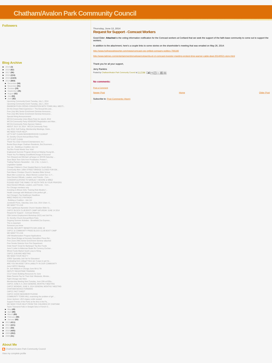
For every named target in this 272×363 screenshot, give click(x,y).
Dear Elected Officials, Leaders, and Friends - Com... (28, 177)
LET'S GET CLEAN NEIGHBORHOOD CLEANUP (27, 134)
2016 (7, 75)
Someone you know (15, 225)
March (11, 314)
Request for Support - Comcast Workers (23, 213)
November (12, 86)
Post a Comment (100, 88)
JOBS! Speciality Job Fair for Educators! (23, 258)
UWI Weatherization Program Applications (24, 236)
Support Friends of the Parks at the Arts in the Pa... (27, 302)
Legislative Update (14, 165)
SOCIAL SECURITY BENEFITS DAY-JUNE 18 (26, 228)
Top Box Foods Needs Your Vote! (20, 149)
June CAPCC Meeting (16, 266)
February (12, 317)
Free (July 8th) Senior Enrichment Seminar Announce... (29, 111)
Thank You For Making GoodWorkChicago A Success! (29, 155)
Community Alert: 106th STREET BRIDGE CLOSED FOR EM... (32, 170)
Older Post (264, 92)
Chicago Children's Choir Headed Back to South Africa (29, 167)
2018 (7, 69)
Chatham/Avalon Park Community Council (75, 13)
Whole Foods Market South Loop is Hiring (24, 251)
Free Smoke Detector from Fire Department (24, 243)
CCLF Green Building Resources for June (24, 274)
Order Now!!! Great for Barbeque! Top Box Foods (27, 246)
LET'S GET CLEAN (15, 139)
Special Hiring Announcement (19, 116)
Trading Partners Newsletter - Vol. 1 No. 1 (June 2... (28, 162)
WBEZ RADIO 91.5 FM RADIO (19, 197)
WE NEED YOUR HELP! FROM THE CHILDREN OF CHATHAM (33, 304)
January (11, 319)
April (10, 312)
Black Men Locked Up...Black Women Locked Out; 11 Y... (30, 175)
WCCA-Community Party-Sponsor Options (24, 124)
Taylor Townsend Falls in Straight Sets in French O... (28, 307)
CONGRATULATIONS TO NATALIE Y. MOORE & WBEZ (30, 180)
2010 (7, 330)
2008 (7, 336)
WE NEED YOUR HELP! (17, 132)
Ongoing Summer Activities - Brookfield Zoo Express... (29, 220)
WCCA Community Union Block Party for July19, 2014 (29, 119)
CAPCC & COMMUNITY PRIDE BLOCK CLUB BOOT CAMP (32, 231)
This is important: (14, 223)
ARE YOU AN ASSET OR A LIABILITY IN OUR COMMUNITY (32, 264)
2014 (7, 81)
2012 (7, 325)
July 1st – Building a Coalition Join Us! (22, 147)
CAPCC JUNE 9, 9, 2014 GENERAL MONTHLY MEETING (31, 284)
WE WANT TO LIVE (15, 205)
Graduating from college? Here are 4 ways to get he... (29, 261)
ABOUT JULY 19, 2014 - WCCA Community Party (27, 126)
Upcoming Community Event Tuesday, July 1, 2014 (27, 101)
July (10, 96)
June (10, 99)
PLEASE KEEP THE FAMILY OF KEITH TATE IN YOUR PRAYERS (34, 182)
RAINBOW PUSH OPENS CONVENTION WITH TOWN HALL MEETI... (36, 106)
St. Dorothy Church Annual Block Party (23, 137)
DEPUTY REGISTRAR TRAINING (21, 271)
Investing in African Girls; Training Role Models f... (27, 190)
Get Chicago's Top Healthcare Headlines (23, 195)
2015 (7, 78)
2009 (7, 333)
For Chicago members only (18, 187)
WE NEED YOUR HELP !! (17, 256)
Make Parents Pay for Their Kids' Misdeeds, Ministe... (28, 276)
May (10, 309)
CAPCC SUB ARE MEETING (19, 253)
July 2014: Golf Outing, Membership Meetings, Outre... (29, 129)
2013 (7, 322)
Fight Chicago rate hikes (17, 279)
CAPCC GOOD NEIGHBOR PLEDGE (22, 294)
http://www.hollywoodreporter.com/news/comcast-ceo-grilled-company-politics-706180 (136, 51)
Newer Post (99, 92)
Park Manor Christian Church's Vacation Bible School (28, 172)
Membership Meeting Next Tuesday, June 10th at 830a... (30, 281)
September (13, 91)
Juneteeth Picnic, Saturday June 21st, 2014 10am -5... (29, 203)
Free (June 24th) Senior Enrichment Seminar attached (29, 241)
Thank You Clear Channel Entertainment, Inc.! (25, 142)
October (11, 88)
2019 (7, 67)
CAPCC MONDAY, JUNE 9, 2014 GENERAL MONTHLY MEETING (34, 286)
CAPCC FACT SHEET (16, 291)
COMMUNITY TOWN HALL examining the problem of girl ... (31, 296)
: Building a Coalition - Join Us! (19, 200)
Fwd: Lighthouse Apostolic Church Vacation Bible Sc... (29, 208)
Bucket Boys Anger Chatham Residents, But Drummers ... (30, 144)
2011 (7, 328)
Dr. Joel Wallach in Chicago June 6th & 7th (24, 269)
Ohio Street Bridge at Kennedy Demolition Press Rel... (29, 238)
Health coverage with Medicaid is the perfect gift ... (27, 192)
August (11, 94)
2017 (7, 72)
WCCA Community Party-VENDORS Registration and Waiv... (32, 121)
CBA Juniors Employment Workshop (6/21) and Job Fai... (30, 215)
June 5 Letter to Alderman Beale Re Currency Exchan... (29, 248)
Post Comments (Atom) (118, 99)
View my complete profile (14, 353)
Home (182, 92)
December (12, 83)
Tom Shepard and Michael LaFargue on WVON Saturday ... (31, 157)
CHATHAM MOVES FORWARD (20, 289)
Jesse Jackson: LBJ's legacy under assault (24, 299)
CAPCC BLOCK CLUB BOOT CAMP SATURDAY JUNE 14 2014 (33, 210)
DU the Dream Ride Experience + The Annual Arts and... (30, 109)
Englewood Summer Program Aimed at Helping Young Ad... (31, 152)
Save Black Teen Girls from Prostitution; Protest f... (27, 160)
